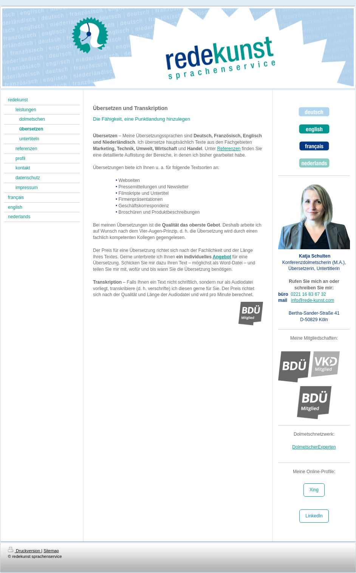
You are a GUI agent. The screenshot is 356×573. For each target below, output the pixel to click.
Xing (314, 489)
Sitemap (51, 550)
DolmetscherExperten (314, 447)
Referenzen (228, 148)
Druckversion (24, 550)
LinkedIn (313, 516)
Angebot (222, 256)
